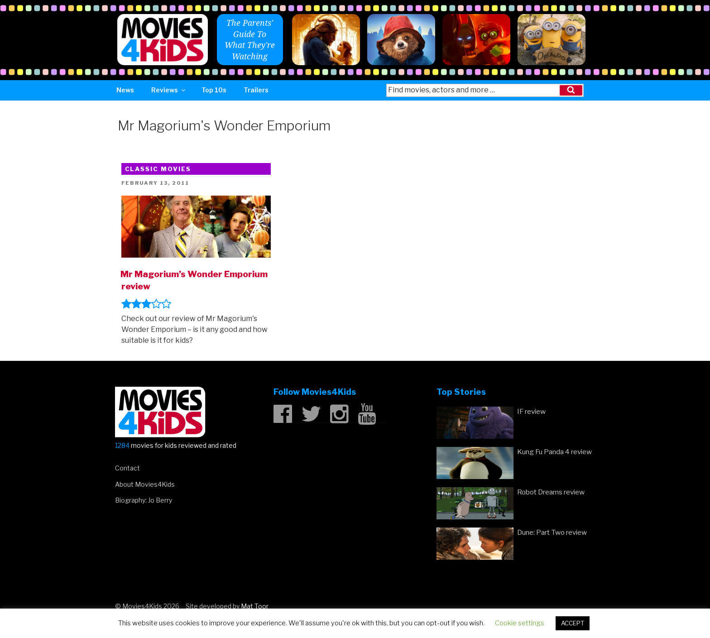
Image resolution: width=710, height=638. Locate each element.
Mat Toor (255, 606)
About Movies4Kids (145, 484)
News (125, 90)
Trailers (256, 90)
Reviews (169, 90)
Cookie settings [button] (519, 623)
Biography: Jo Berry (143, 500)
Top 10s (213, 90)
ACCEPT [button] (572, 623)
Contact (127, 468)
